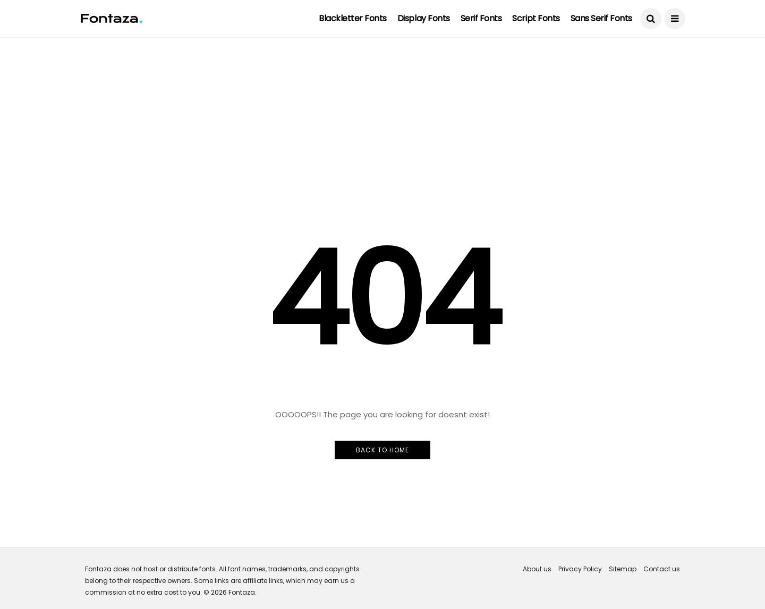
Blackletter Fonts (353, 18)
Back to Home (382, 449)
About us (537, 568)
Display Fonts (423, 18)
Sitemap (622, 568)
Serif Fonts (481, 18)
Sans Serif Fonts (601, 18)
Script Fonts (535, 18)
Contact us (661, 568)
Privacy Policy (580, 568)
